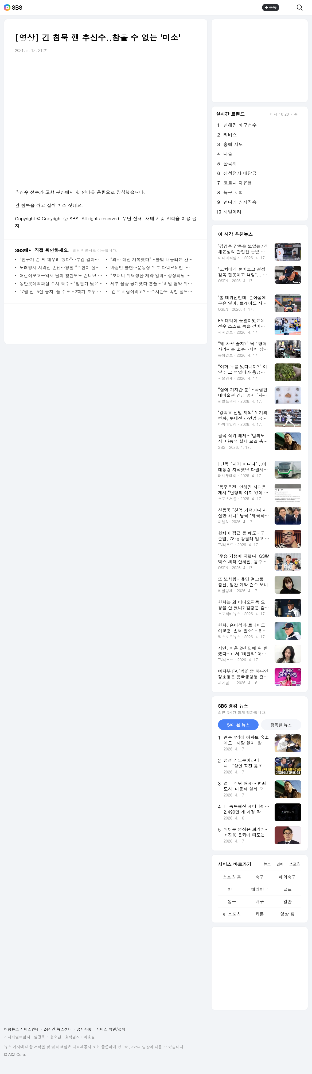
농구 (232, 901)
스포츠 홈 (232, 877)
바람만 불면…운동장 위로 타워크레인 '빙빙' (152, 267)
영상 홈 (287, 914)
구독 (270, 7)
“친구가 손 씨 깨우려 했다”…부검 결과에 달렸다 (61, 259)
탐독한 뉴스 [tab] (281, 725)
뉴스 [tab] (267, 864)
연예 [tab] (279, 864)
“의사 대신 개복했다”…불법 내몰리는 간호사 (152, 259)
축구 (259, 877)
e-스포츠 (232, 914)
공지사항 (84, 1029)
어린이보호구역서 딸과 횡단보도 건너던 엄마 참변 (61, 275)
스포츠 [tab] (294, 864)
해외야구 (259, 889)
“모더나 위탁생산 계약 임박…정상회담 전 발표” (152, 275)
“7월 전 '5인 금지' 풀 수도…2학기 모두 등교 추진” (61, 292)
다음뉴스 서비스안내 (21, 1029)
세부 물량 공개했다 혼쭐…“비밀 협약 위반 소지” (152, 283)
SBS (17, 7)
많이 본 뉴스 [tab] (238, 725)
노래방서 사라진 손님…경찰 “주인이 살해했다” (61, 267)
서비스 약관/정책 (111, 1029)
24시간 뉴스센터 (58, 1029)
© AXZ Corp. (15, 1054)
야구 (232, 889)
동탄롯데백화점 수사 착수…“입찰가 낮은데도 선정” (61, 283)
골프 (287, 889)
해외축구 (287, 877)
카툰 (259, 914)
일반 (287, 901)
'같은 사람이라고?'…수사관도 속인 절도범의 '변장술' (152, 292)
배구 (259, 901)
